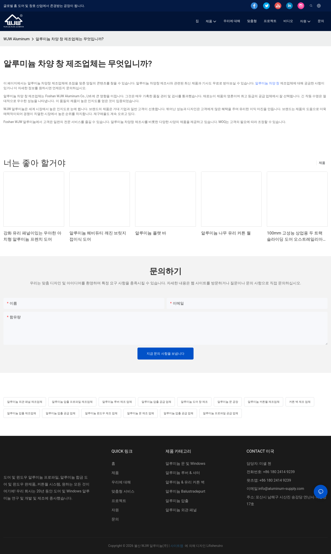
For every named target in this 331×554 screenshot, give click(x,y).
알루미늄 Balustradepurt (185, 491)
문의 (115, 519)
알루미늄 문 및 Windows (185, 463)
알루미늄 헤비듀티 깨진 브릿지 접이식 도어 (97, 236)
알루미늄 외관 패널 (181, 510)
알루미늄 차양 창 (267, 83)
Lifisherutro (214, 546)
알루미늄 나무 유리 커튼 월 (226, 233)
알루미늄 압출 (177, 501)
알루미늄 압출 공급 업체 (156, 401)
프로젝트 (118, 501)
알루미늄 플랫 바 (150, 233)
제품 (322, 163)
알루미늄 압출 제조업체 (21, 413)
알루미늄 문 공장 (227, 401)
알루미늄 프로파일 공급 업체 (220, 413)
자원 (115, 510)
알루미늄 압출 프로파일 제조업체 (72, 401)
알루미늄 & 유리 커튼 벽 (185, 482)
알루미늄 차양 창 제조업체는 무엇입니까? (69, 39)
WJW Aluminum (16, 39)
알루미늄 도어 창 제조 (194, 401)
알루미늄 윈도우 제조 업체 (101, 413)
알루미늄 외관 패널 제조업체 (24, 401)
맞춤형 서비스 (122, 491)
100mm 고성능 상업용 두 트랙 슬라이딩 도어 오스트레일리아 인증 (295, 236)
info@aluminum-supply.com (281, 488)
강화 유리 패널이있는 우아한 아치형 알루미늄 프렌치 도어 (32, 236)
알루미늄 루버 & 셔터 (183, 473)
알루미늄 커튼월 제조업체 (264, 401)
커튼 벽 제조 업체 (300, 401)
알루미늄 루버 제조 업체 (117, 401)
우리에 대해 (121, 482)
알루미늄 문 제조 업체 (140, 413)
